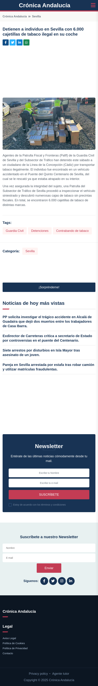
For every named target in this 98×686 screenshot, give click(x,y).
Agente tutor (60, 673)
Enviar (48, 568)
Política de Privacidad (15, 648)
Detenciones (39, 231)
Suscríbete (49, 494)
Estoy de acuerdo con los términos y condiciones (39, 504)
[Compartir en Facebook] (6, 42)
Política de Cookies (14, 643)
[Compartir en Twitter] (13, 42)
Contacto (8, 653)
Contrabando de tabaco (72, 231)
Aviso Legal (9, 638)
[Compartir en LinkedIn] (19, 42)
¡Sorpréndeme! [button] (49, 287)
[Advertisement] (49, 73)
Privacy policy (38, 673)
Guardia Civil (15, 231)
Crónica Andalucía (44, 5)
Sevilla (36, 16)
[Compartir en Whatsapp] (26, 42)
